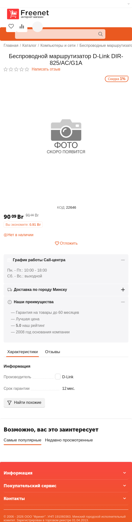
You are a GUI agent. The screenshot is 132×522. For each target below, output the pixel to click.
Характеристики (22, 352)
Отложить (66, 243)
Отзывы (52, 352)
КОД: (61, 207)
